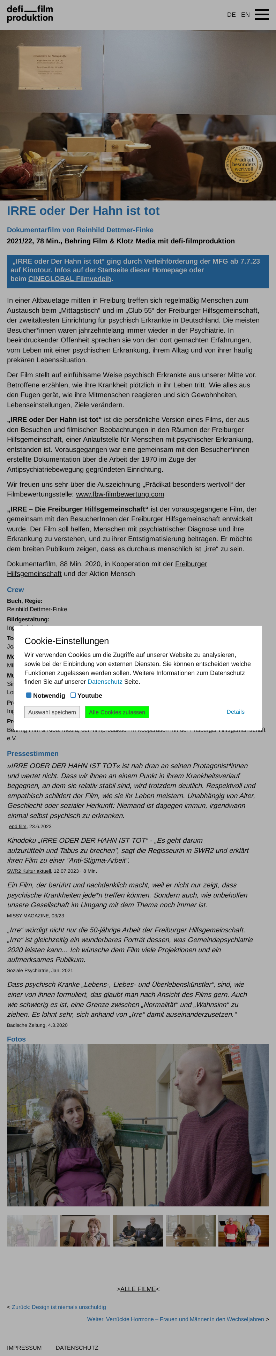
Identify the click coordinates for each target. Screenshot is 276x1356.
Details (236, 711)
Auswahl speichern (52, 712)
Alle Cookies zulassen (117, 712)
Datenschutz (105, 681)
